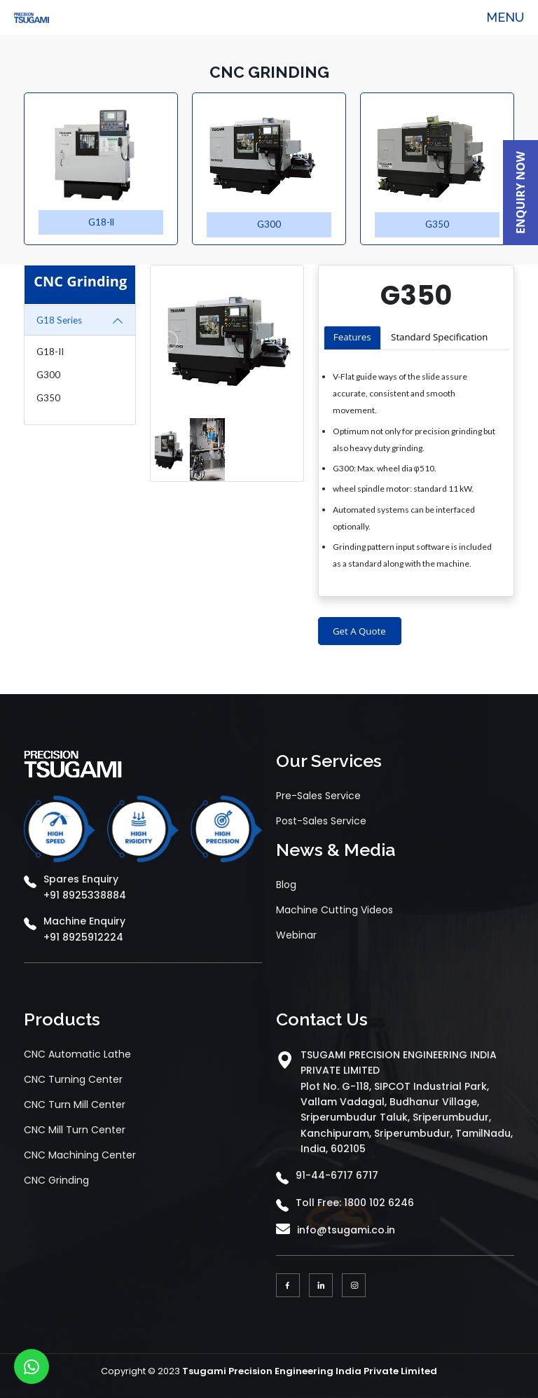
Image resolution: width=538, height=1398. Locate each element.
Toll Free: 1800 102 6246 (355, 1203)
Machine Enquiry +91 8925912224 (84, 928)
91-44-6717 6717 (337, 1175)
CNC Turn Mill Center (74, 1105)
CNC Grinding (56, 1180)
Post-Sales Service (321, 821)
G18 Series (59, 320)
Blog (286, 885)
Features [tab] (352, 337)
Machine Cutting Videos (334, 910)
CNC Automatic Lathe (77, 1054)
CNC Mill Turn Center (74, 1130)
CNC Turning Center (73, 1079)
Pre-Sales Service (318, 796)
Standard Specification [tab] (439, 337)
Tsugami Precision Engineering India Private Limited (309, 1371)
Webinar (296, 935)
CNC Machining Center (80, 1155)
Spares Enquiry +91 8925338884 (84, 886)
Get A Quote (359, 631)
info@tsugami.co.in (346, 1230)
